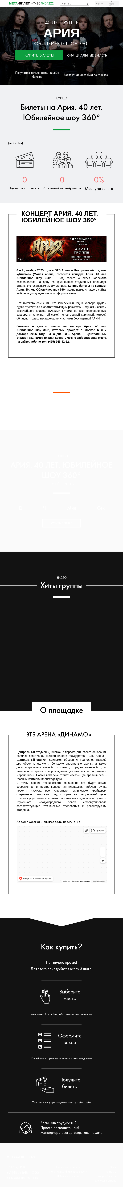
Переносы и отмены (105, 1180)
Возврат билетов (107, 1176)
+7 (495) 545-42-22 (22, 1172)
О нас (113, 1167)
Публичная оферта (68, 1176)
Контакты (111, 1171)
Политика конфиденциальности (68, 1171)
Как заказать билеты (68, 1167)
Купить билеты (39, 55)
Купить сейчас (62, 523)
